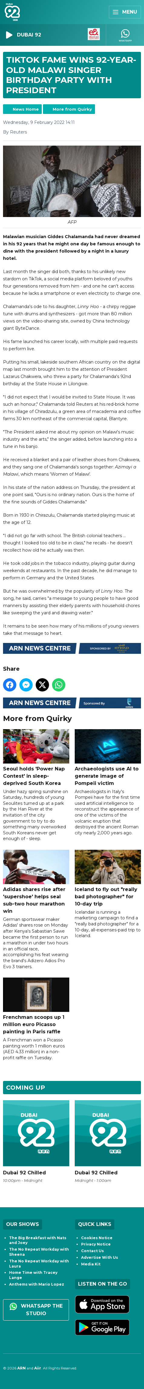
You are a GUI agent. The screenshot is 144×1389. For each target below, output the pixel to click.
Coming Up (25, 1087)
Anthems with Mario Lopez (36, 1284)
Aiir (37, 1368)
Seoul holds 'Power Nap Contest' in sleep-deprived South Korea (36, 757)
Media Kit (90, 1264)
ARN (21, 1368)
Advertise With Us (99, 1257)
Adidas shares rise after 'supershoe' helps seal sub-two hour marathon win (36, 882)
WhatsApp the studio (36, 1309)
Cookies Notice (97, 1238)
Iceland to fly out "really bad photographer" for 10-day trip (108, 878)
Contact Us (92, 1251)
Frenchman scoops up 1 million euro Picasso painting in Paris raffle (36, 1006)
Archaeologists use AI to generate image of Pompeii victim (108, 757)
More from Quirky (72, 109)
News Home (26, 109)
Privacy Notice (96, 1244)
